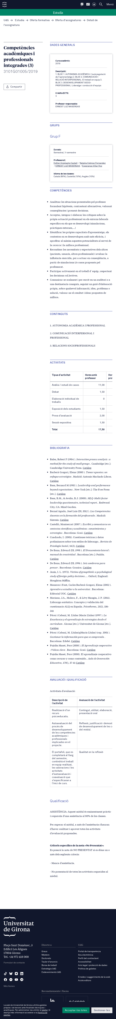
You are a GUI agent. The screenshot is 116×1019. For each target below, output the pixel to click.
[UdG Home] (4, 4)
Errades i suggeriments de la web (94, 977)
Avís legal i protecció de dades (92, 965)
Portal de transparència (89, 951)
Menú (110, 4)
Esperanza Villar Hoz (92, 166)
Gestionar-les (102, 1010)
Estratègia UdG (49, 969)
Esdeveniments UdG (51, 972)
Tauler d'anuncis (49, 962)
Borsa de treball (49, 965)
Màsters (45, 955)
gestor (45, 1010)
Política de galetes (87, 969)
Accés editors (84, 980)
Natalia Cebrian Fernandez (93, 163)
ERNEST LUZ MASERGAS (67, 166)
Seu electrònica (85, 955)
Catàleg (87, 467)
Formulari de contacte (14, 963)
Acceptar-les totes (76, 1010)
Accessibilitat (84, 962)
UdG (6, 20)
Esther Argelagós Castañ (65, 163)
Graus (44, 951)
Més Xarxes (9, 986)
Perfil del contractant (88, 958)
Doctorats (46, 958)
